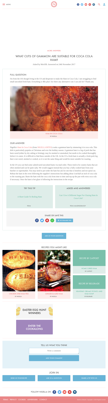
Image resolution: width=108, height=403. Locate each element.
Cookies (22, 399)
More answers (54, 51)
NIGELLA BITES (44, 147)
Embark (84, 399)
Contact (43, 399)
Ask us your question (54, 236)
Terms (5, 399)
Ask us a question (54, 378)
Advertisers (32, 399)
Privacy (13, 399)
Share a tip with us (89, 378)
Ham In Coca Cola (24, 147)
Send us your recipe (19, 378)
